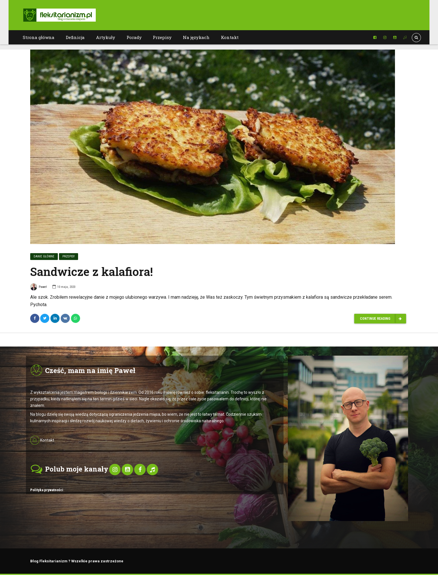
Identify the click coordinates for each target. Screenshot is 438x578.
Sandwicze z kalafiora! (91, 271)
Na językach (196, 37)
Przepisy (162, 37)
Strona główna (38, 37)
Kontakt (230, 37)
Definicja (75, 37)
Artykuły (105, 37)
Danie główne (44, 257)
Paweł (38, 288)
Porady (134, 37)
